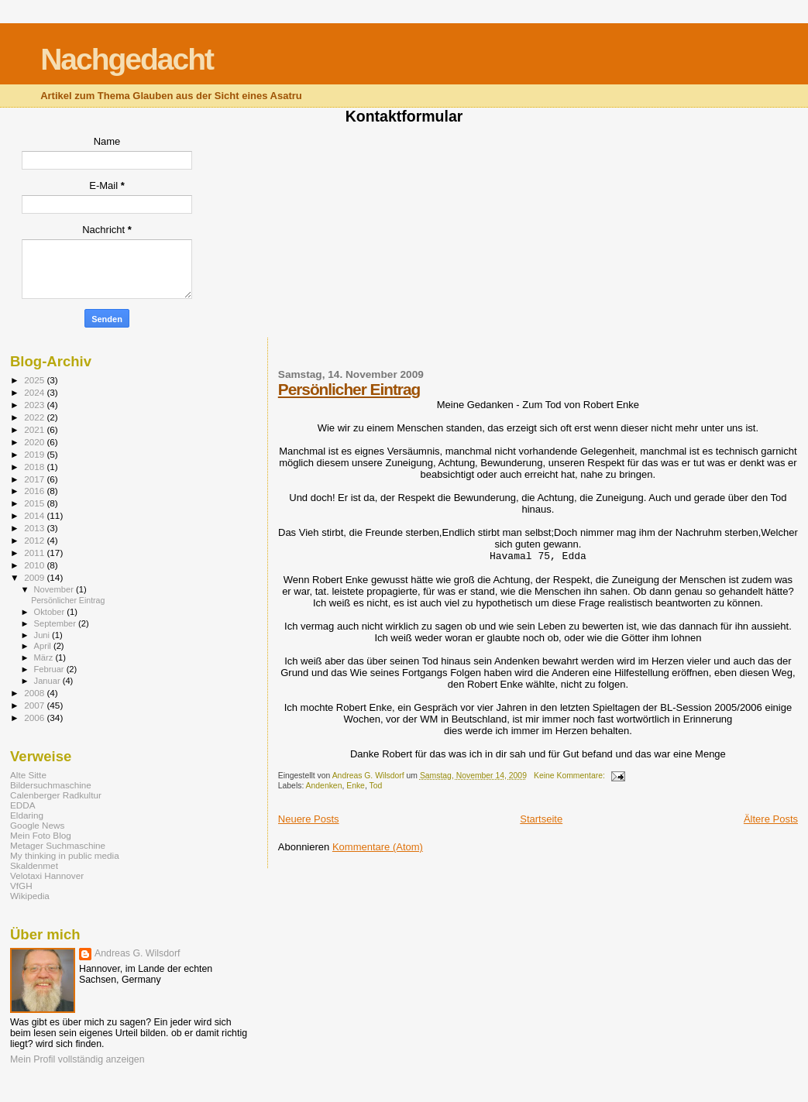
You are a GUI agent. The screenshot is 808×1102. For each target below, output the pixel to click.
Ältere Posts (771, 819)
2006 (35, 717)
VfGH (21, 886)
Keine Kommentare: (570, 775)
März (45, 657)
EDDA (23, 805)
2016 (35, 491)
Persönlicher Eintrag (349, 389)
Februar (50, 669)
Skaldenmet (34, 865)
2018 (35, 467)
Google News (37, 825)
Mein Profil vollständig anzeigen (77, 1059)
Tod (375, 785)
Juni (43, 635)
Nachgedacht (126, 59)
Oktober (50, 611)
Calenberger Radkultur (55, 795)
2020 (35, 442)
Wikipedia (30, 896)
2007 (35, 705)
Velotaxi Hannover (47, 875)
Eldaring (26, 815)
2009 (35, 577)
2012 (35, 540)
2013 (35, 528)
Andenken (324, 785)
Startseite (541, 819)
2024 (35, 392)
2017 (35, 479)
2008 (35, 693)
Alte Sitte (28, 775)
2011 (35, 553)
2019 (35, 454)
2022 (35, 417)
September (56, 623)
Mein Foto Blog (40, 835)
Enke (355, 785)
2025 (35, 380)
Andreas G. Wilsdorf (137, 953)
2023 (35, 405)
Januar (48, 680)
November (55, 589)
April (43, 646)
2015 (35, 503)
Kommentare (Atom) (377, 847)
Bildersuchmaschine (50, 785)
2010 (35, 565)
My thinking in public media (64, 855)
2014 (35, 515)
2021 (35, 429)
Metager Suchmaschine (57, 845)
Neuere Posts (308, 819)
